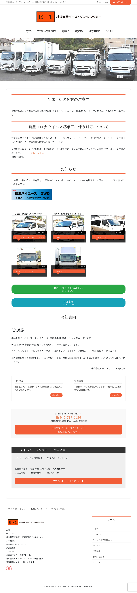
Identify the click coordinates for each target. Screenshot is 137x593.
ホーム (96, 529)
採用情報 (96, 551)
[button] (10, 59)
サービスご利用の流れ (55, 509)
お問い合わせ (120, 2)
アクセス (96, 562)
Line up (97, 534)
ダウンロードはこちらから (68, 481)
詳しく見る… (37, 153)
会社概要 (96, 546)
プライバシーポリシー (17, 509)
